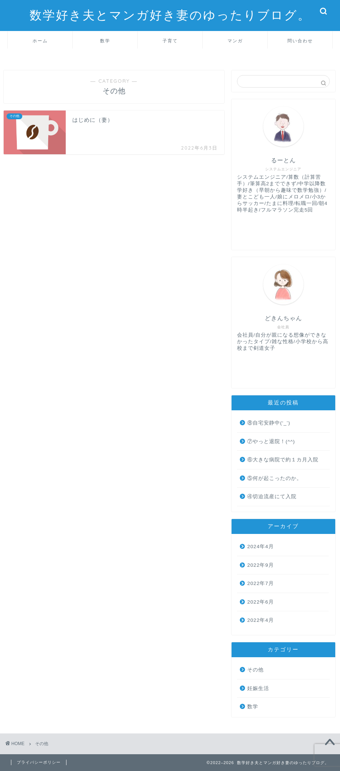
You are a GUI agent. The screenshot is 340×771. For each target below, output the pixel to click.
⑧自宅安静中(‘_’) (268, 423)
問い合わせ (300, 40)
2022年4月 (260, 620)
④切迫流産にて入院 (272, 496)
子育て (170, 40)
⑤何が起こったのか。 (274, 478)
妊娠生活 (258, 688)
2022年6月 (260, 602)
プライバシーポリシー (39, 762)
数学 (105, 40)
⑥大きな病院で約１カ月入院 (282, 459)
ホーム (40, 40)
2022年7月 (260, 583)
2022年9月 (260, 565)
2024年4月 (260, 546)
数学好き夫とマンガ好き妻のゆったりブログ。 (170, 14)
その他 (255, 670)
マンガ (235, 40)
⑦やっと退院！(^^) (271, 441)
